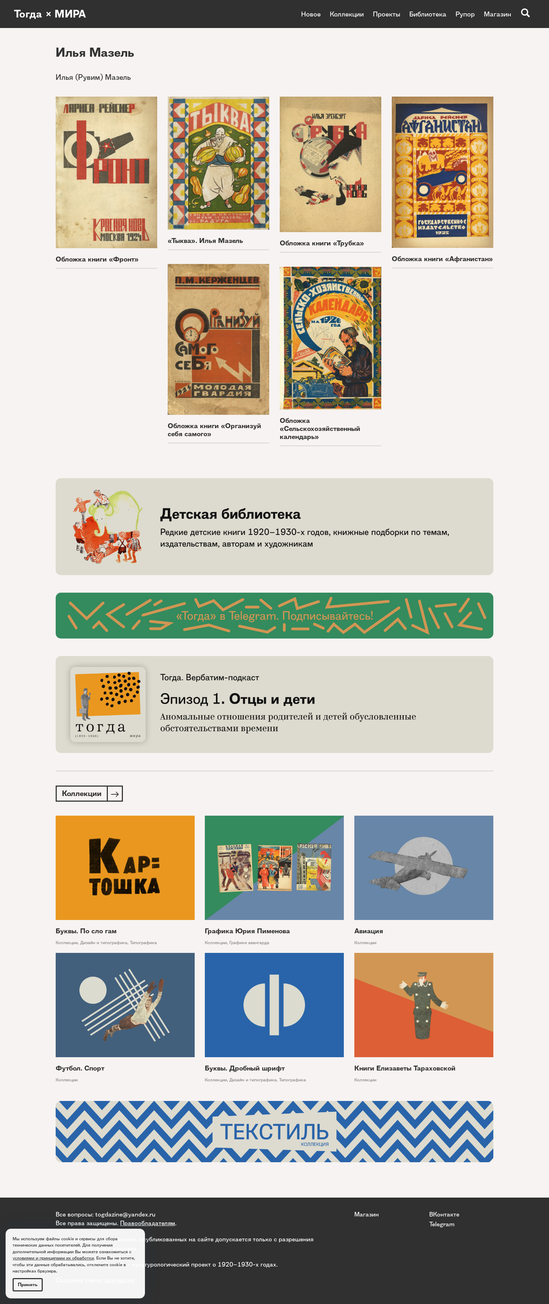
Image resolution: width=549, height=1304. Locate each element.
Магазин (497, 14)
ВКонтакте (444, 1214)
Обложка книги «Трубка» (322, 243)
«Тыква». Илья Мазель (205, 240)
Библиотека (427, 14)
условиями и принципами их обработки (53, 1258)
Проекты (386, 14)
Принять (27, 1284)
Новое (311, 14)
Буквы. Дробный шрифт (245, 1068)
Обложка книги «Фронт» (97, 259)
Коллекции (347, 14)
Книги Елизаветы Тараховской (405, 1068)
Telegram (441, 1224)
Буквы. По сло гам (86, 931)
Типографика (143, 943)
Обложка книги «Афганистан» (442, 259)
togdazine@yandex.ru (125, 1214)
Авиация (368, 931)
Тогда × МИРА (50, 14)
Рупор (465, 14)
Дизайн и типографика (103, 943)
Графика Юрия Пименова (247, 931)
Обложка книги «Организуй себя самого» (214, 430)
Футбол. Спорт (80, 1068)
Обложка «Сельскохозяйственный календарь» (320, 428)
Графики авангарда (249, 943)
